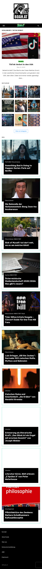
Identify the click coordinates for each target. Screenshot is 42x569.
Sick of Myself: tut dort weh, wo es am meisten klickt (19, 244)
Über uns (4, 542)
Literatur (7, 391)
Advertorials (5, 537)
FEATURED (8, 162)
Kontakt (4, 532)
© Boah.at (5, 565)
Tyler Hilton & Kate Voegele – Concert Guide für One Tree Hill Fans (20, 320)
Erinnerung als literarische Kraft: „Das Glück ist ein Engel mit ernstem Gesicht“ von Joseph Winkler (20, 437)
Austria (7, 275)
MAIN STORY (17, 239)
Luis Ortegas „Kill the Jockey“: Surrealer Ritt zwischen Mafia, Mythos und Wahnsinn (20, 358)
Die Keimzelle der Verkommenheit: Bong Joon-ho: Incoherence (21, 207)
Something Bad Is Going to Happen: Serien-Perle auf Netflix (18, 168)
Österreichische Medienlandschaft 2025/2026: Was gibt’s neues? (20, 281)
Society (21, 61)
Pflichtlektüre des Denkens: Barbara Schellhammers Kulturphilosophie (19, 515)
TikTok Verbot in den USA (21, 64)
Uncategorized (9, 509)
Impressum (5, 557)
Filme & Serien (16, 162)
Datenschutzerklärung (8, 547)
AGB (3, 552)
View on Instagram (21, 131)
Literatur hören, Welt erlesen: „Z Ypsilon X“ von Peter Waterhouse (20, 476)
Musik (23, 313)
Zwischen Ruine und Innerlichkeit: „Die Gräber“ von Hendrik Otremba (20, 397)
